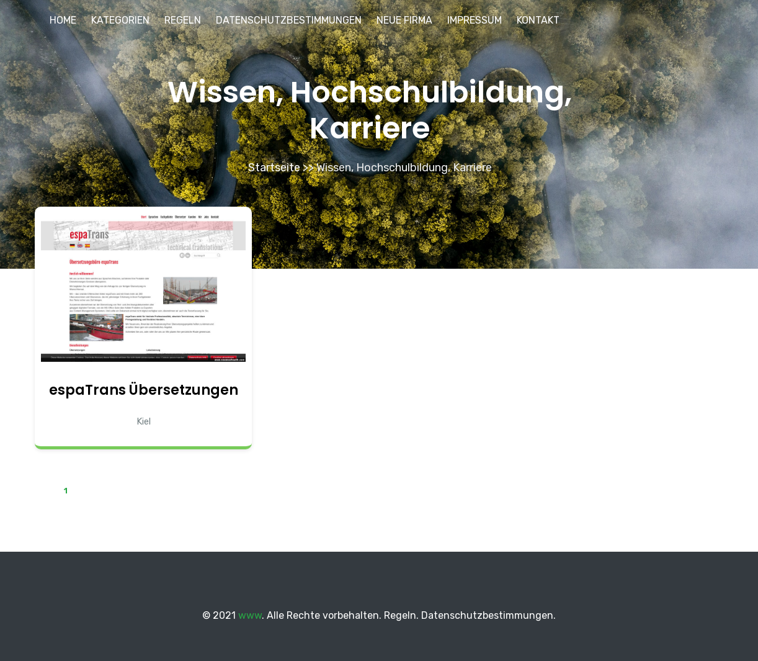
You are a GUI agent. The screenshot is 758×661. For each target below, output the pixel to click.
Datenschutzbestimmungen (289, 20)
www (250, 615)
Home (63, 20)
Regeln (182, 20)
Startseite (274, 167)
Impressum (474, 20)
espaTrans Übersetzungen (143, 390)
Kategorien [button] (120, 20)
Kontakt (538, 20)
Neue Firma (404, 20)
